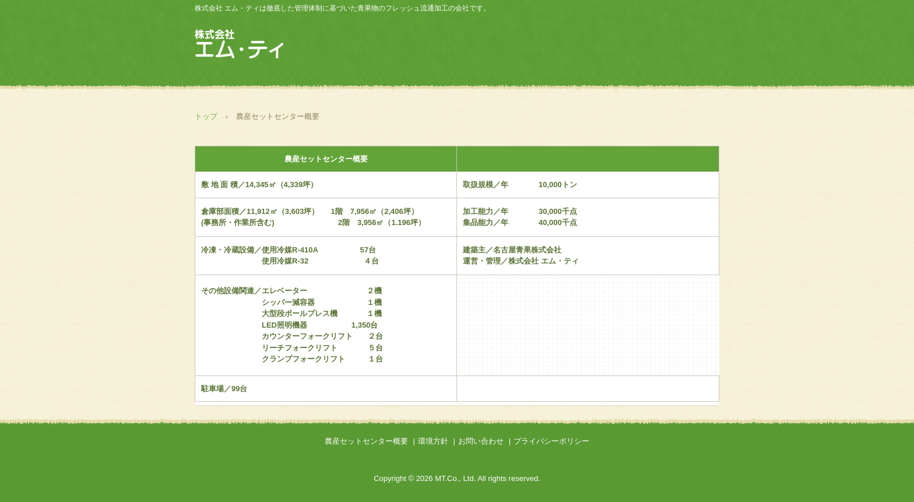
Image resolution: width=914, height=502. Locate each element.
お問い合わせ (481, 441)
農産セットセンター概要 (366, 441)
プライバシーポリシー (551, 441)
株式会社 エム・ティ (247, 45)
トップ (206, 116)
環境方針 (433, 441)
